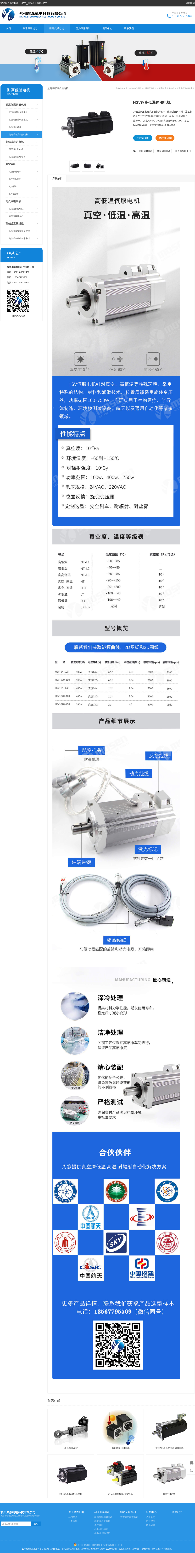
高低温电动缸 (22, 201)
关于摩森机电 (30, 28)
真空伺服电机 (23, 179)
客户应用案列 (83, 28)
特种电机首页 (135, 88)
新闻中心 (107, 28)
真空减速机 (23, 194)
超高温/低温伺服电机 (23, 134)
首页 (8, 28)
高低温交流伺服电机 (70, 1549)
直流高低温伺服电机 (23, 119)
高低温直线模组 (22, 223)
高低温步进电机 (22, 142)
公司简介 (73, 1517)
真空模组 (23, 186)
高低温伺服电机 (183, 151)
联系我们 (129, 28)
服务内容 (73, 1521)
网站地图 (190, 3)
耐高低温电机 (56, 28)
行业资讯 (150, 1521)
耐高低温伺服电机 (22, 104)
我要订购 (165, 138)
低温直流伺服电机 (52, 1549)
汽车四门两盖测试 (129, 1517)
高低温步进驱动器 (23, 156)
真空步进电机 (23, 171)
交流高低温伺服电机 (23, 112)
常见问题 (150, 1525)
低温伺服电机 (164, 151)
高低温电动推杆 (23, 216)
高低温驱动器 (23, 127)
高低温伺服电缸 (23, 208)
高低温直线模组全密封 (23, 231)
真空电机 (22, 164)
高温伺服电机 (145, 151)
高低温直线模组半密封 (23, 238)
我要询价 (143, 138)
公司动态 (150, 1517)
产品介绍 (56, 178)
